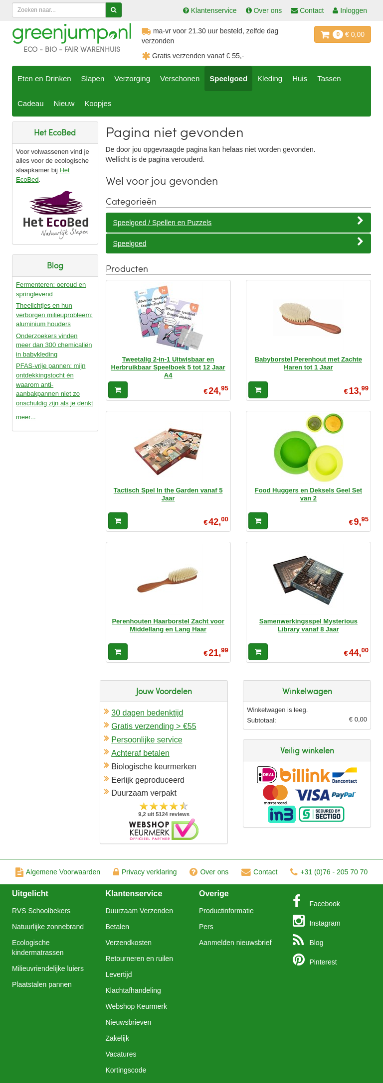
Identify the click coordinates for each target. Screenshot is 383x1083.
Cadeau (30, 103)
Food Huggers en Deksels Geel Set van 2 (308, 494)
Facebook (316, 901)
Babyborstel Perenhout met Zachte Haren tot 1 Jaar (308, 363)
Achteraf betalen (140, 753)
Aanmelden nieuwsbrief (235, 943)
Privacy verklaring (145, 872)
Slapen (93, 78)
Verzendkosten (129, 943)
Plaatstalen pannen (42, 984)
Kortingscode (126, 1070)
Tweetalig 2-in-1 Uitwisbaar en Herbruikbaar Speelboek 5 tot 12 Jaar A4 (168, 367)
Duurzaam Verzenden (139, 911)
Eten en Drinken (44, 78)
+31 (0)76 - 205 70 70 (329, 872)
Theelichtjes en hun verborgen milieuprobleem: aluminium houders (54, 315)
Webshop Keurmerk (136, 1006)
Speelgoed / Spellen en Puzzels (238, 222)
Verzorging (132, 78)
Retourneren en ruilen (139, 959)
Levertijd (119, 974)
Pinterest (315, 959)
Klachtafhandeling (133, 990)
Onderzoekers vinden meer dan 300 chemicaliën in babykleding (54, 345)
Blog (308, 940)
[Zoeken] (113, 9)
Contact (259, 872)
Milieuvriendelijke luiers (48, 968)
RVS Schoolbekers (41, 911)
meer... (26, 417)
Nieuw (64, 103)
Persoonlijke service (146, 739)
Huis (299, 78)
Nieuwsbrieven (129, 1022)
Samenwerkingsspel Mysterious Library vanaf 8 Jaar (308, 625)
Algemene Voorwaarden (57, 872)
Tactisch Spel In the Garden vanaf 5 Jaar (168, 494)
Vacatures (121, 1054)
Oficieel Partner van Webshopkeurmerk (163, 829)
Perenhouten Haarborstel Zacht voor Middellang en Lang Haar (168, 625)
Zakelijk (117, 1038)
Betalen (117, 927)
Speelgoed (228, 78)
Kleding (269, 78)
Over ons (209, 872)
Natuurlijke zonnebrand (48, 927)
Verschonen (179, 78)
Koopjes (97, 103)
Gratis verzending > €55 (153, 726)
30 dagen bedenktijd (147, 713)
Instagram (317, 921)
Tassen (329, 78)
